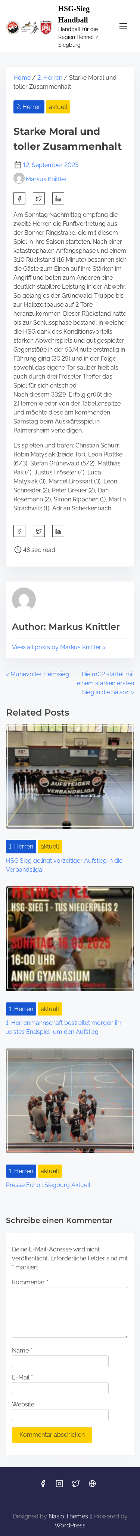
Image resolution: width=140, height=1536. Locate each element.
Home (22, 77)
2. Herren (49, 77)
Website (23, 1404)
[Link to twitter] (76, 1486)
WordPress (70, 1525)
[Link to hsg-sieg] (92, 1486)
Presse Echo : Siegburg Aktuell (48, 1185)
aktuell (58, 106)
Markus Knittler (40, 179)
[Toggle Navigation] (123, 26)
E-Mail (22, 1377)
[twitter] (39, 198)
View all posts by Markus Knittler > (59, 647)
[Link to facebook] (43, 1486)
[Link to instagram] (59, 1486)
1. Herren (21, 846)
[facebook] (19, 198)
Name (22, 1350)
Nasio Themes (69, 1516)
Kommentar (30, 1282)
